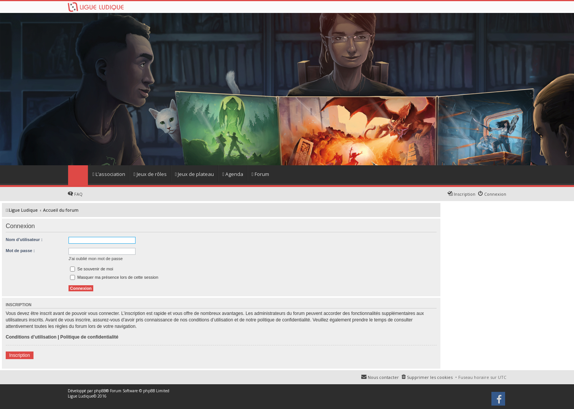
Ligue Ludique (80, 396)
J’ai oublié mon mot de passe (96, 258)
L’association (108, 174)
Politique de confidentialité (89, 337)
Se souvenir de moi (91, 269)
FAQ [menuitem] (78, 194)
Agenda (232, 174)
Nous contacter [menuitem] (383, 377)
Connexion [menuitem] (495, 194)
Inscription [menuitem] (464, 194)
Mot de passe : (20, 250)
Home (78, 175)
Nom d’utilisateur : (24, 239)
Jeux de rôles (150, 174)
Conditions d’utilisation (31, 337)
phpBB (100, 390)
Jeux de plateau (194, 174)
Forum (260, 174)
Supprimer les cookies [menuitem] (430, 377)
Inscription (19, 355)
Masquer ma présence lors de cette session (114, 277)
